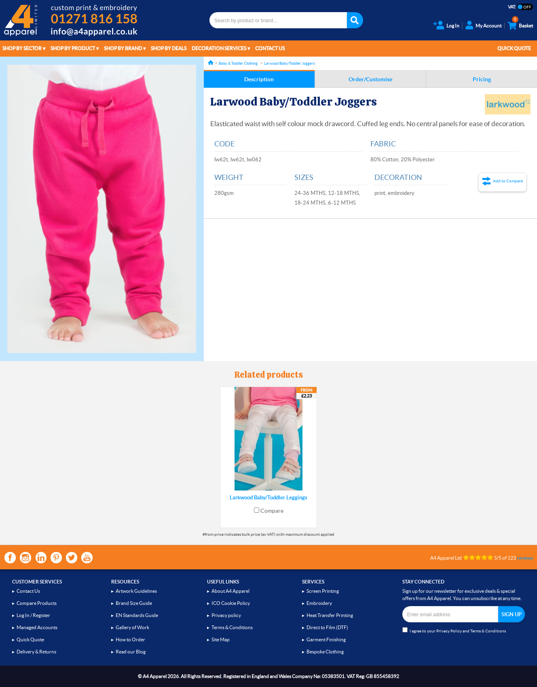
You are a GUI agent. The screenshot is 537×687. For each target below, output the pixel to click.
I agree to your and (454, 630)
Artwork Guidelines (136, 591)
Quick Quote (514, 48)
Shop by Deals (168, 48)
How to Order (130, 639)
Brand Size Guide (134, 603)
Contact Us (270, 48)
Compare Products (37, 603)
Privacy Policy (449, 631)
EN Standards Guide (137, 615)
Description (259, 79)
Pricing (482, 79)
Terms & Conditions (232, 627)
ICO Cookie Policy (230, 603)
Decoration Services (219, 48)
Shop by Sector (22, 48)
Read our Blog (131, 651)
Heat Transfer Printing (330, 615)
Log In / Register (33, 615)
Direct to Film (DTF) (327, 627)
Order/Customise (370, 79)
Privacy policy (226, 615)
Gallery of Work (132, 627)
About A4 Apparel (230, 591)
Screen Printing (323, 591)
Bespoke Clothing (325, 651)
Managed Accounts (37, 627)
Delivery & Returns (36, 651)
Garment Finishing (326, 639)
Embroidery (319, 603)
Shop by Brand (123, 48)
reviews (525, 557)
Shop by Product (73, 48)
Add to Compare (508, 181)
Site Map (220, 639)
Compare (271, 510)
